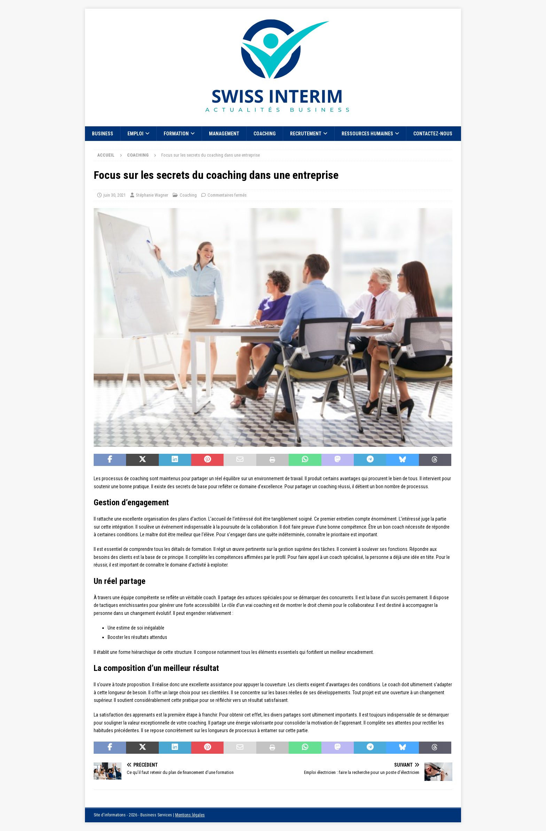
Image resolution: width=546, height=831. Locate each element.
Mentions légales (190, 815)
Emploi (135, 133)
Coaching (265, 133)
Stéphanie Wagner (152, 195)
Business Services (156, 815)
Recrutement (305, 133)
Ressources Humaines (367, 133)
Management (224, 133)
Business (102, 133)
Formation (176, 133)
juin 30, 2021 (114, 195)
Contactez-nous (432, 133)
